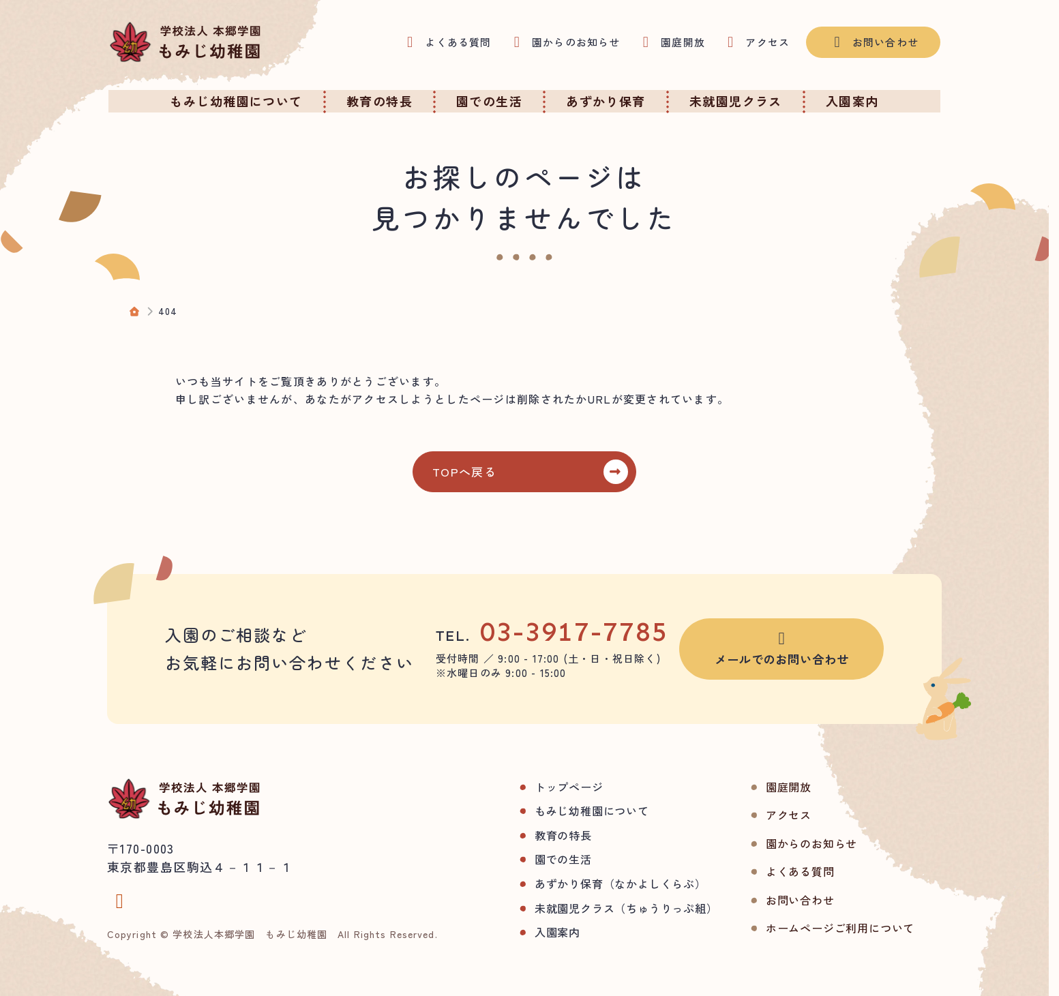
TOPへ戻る (472, 471)
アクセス (767, 814)
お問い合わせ (778, 899)
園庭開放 (767, 786)
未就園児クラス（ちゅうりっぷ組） (604, 908)
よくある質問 (778, 871)
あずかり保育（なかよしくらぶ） (599, 883)
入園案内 (535, 931)
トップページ (547, 786)
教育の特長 (541, 835)
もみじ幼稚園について (570, 810)
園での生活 (541, 858)
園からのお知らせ (789, 843)
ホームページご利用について (818, 927)
